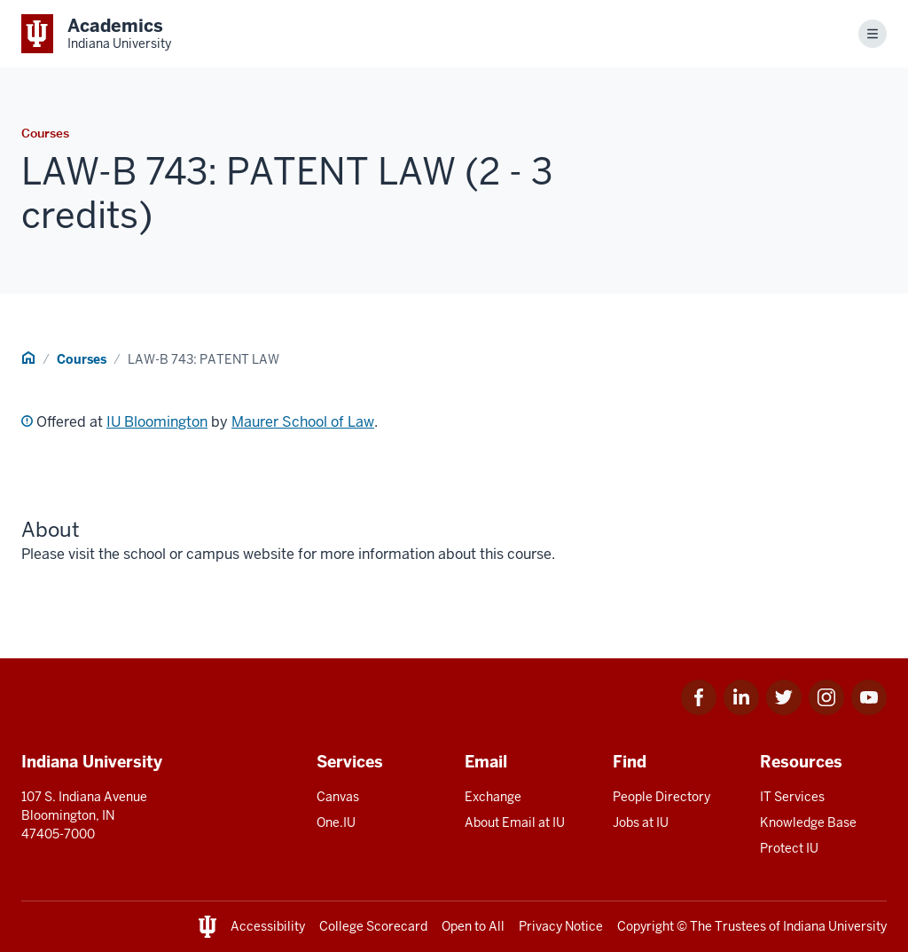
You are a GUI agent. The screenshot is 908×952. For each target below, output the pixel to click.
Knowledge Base (808, 822)
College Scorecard (373, 926)
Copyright (645, 926)
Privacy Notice (561, 926)
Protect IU (789, 848)
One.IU (336, 822)
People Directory (661, 797)
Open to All (473, 926)
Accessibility (268, 926)
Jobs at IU (641, 822)
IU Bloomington (156, 422)
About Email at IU (515, 822)
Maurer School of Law (302, 422)
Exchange (493, 797)
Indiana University (835, 926)
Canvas (338, 797)
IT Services (792, 797)
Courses (81, 359)
